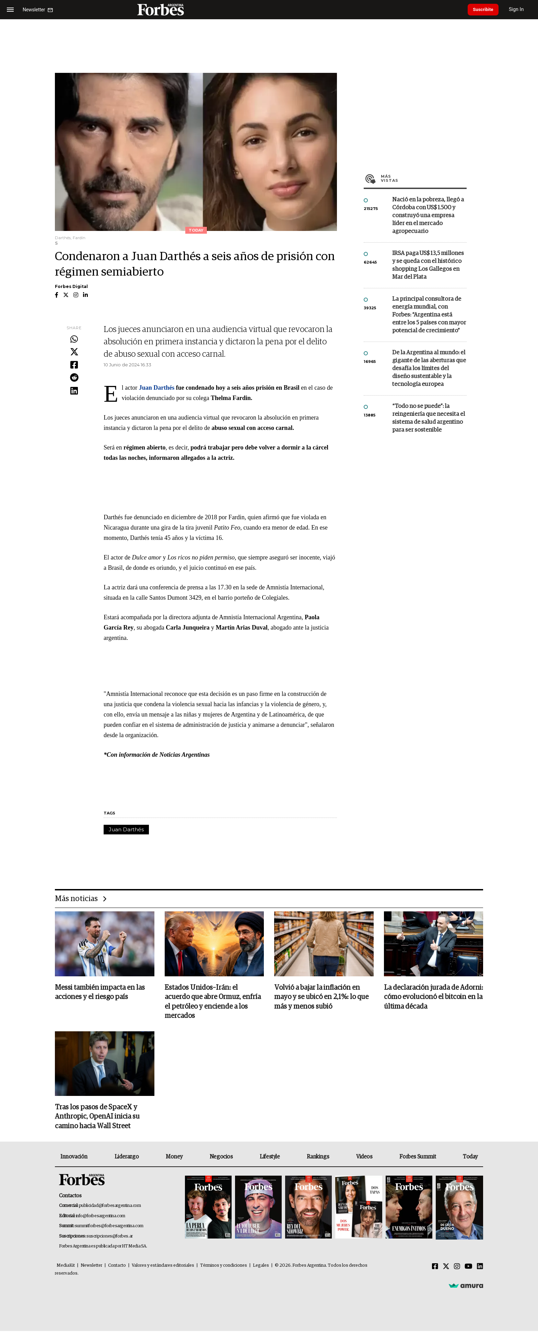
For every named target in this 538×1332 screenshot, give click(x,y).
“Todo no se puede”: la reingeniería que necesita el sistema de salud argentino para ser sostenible (428, 418)
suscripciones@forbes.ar (109, 1237)
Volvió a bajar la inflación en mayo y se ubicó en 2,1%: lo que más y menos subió (321, 998)
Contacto (117, 1266)
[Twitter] (446, 1268)
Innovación (73, 1158)
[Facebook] (435, 1268)
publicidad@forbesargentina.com (110, 1207)
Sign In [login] (521, 9)
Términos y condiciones (223, 1266)
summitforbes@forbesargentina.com (109, 1227)
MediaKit (66, 1266)
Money (174, 1158)
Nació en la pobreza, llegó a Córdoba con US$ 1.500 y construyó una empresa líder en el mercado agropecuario (428, 215)
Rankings (318, 1158)
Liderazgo (127, 1158)
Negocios (221, 1158)
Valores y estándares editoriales (163, 1266)
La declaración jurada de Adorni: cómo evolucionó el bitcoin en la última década (433, 998)
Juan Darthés (126, 829)
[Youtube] (468, 1268)
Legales (261, 1266)
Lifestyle (270, 1158)
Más (424, 178)
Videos (364, 1158)
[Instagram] (457, 1268)
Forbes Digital (71, 286)
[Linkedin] (480, 1268)
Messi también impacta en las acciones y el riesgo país (100, 993)
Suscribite (485, 9)
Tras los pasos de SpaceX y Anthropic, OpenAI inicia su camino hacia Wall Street (97, 1118)
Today (470, 1158)
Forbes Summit (417, 1158)
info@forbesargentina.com (100, 1217)
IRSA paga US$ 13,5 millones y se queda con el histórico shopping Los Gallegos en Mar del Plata (428, 265)
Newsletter (91, 1266)
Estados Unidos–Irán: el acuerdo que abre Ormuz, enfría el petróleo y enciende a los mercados (213, 1002)
